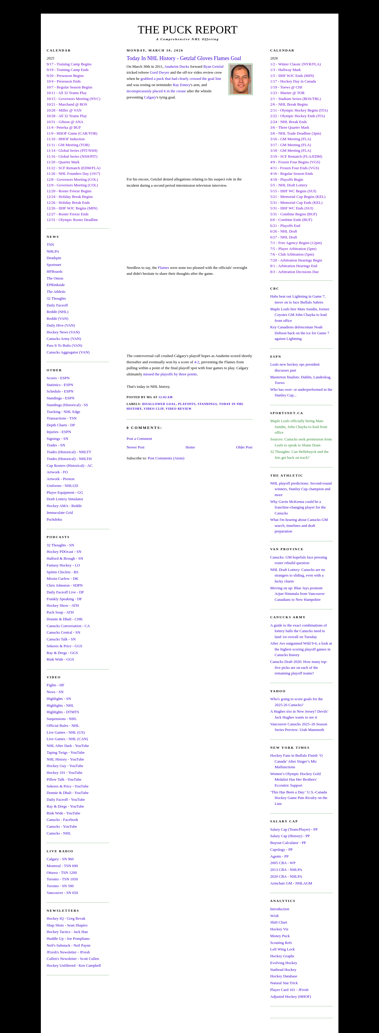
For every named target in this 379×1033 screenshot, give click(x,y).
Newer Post (135, 447)
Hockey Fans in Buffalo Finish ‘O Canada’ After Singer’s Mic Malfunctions (296, 761)
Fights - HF (56, 685)
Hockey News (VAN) (63, 332)
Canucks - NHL (59, 833)
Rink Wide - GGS (60, 659)
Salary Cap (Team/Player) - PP (294, 829)
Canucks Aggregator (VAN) (68, 352)
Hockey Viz (279, 929)
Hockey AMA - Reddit (64, 505)
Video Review (179, 408)
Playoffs (186, 404)
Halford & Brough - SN (65, 558)
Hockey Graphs (282, 956)
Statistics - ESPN (60, 384)
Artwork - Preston (61, 479)
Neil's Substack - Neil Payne (69, 945)
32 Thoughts (56, 298)
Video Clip (153, 408)
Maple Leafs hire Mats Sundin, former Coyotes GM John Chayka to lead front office (300, 315)
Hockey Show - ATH (63, 605)
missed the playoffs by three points (170, 374)
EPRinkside (56, 285)
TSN (50, 244)
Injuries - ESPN (59, 432)
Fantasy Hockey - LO (63, 565)
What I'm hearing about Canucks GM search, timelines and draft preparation (299, 525)
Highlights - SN (59, 698)
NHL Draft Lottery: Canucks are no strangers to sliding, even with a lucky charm (297, 575)
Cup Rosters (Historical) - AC (70, 465)
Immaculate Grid (60, 512)
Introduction (279, 909)
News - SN (55, 692)
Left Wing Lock (282, 949)
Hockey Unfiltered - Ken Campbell (74, 965)
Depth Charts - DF (61, 425)
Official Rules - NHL (63, 725)
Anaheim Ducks (176, 66)
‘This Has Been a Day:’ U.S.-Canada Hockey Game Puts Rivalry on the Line (298, 798)
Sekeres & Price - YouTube (68, 786)
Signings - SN (57, 438)
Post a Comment (139, 438)
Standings (207, 404)
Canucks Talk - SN (61, 639)
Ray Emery (181, 85)
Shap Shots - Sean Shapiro (67, 925)
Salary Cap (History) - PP (290, 836)
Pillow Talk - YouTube (64, 779)
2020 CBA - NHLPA (286, 876)
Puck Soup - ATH (60, 612)
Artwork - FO (57, 472)
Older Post (244, 447)
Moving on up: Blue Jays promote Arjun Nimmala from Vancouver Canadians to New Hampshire (297, 594)
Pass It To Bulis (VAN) (64, 345)
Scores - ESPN (58, 378)
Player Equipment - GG (65, 492)
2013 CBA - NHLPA (286, 869)
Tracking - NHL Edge (64, 411)
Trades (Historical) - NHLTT (69, 452)
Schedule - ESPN (60, 391)
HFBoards (54, 271)
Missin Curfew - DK (62, 578)
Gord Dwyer (159, 72)
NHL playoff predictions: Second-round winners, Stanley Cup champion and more (301, 489)
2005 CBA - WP (283, 863)
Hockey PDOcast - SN (64, 551)
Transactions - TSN (62, 418)
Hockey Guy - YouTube (65, 766)
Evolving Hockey (283, 963)
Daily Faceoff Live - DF (65, 592)
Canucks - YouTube (62, 826)
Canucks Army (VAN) (64, 338)
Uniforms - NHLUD (62, 485)
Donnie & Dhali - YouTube (68, 792)
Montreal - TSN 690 (62, 865)
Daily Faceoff (57, 305)
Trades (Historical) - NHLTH (69, 458)
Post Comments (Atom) (166, 458)
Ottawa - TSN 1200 (62, 872)
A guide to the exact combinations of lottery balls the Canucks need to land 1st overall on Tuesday (298, 631)
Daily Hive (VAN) (61, 325)
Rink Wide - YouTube (64, 813)
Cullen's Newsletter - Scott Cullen (73, 958)
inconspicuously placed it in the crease (156, 91)
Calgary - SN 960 (60, 859)
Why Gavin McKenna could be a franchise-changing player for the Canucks (298, 507)
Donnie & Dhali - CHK (65, 619)
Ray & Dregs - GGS (62, 653)
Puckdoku (54, 519)
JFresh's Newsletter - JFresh (68, 952)
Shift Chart (278, 922)
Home (190, 447)
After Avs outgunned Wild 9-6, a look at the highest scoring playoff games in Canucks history (301, 649)
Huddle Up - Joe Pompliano (68, 938)
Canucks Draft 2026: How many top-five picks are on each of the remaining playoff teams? (298, 667)
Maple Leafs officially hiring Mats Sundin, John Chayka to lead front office (298, 427)
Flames (163, 267)
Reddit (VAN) (57, 318)
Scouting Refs (281, 942)
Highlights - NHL (60, 705)
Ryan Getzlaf (213, 66)
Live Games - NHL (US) (66, 732)
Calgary (150, 97)
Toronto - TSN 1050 (62, 879)
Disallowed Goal (159, 404)
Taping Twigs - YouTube (66, 752)
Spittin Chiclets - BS (62, 572)
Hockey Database (283, 976)
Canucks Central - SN (64, 632)
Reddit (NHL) (57, 311)
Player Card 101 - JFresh (289, 989)
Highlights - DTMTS (63, 712)
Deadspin (54, 258)
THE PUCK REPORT (187, 29)
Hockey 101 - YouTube (65, 772)
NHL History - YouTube (65, 759)
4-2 (196, 362)
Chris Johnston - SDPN (65, 585)
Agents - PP (279, 856)
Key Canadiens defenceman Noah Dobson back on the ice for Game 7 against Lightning (299, 333)
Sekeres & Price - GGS (65, 646)
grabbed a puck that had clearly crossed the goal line (180, 78)
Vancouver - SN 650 (62, 892)
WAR (274, 915)
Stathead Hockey (283, 969)
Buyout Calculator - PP (288, 842)
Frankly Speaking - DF (64, 599)
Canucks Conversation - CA (68, 626)
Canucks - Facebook (62, 819)
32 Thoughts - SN (60, 545)
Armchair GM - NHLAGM (291, 883)
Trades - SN (56, 445)
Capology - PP (281, 849)
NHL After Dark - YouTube (68, 745)
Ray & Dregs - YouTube (65, 806)
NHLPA (53, 251)
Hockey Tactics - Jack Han (67, 931)
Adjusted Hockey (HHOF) (290, 996)
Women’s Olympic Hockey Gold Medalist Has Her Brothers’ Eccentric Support (295, 779)
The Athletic (56, 291)
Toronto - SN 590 (60, 886)
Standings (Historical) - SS (67, 405)
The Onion (55, 278)
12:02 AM (165, 397)
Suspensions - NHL (62, 718)
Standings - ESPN (61, 398)
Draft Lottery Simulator (65, 499)
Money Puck (280, 936)
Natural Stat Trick (284, 983)
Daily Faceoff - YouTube (66, 799)
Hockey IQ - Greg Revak (66, 918)
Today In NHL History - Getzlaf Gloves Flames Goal (184, 58)
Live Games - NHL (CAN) (67, 739)
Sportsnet (54, 264)
